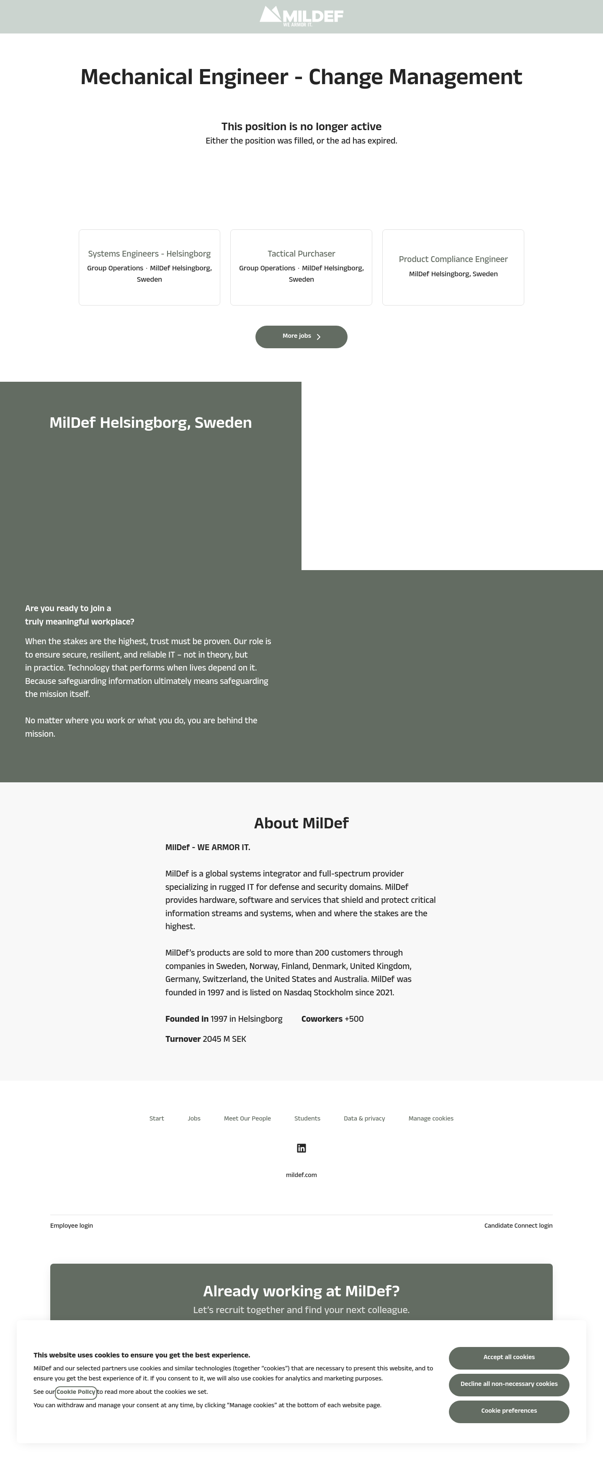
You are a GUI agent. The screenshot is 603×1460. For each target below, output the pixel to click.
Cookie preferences (509, 1412)
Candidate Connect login (518, 1227)
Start (156, 1120)
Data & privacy (364, 1120)
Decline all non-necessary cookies (509, 1385)
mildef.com (301, 1176)
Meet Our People (247, 1120)
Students (307, 1120)
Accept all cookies (509, 1358)
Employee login (71, 1227)
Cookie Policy (76, 1393)
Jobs (194, 1120)
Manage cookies (431, 1120)
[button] (586, 16)
